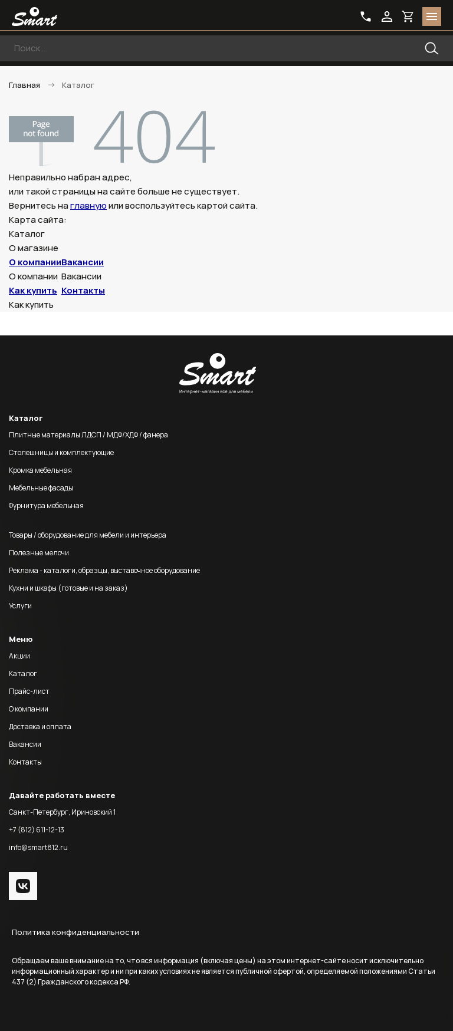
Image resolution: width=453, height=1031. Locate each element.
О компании (35, 262)
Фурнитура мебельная (46, 505)
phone (365, 16)
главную (88, 205)
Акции (19, 656)
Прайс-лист (29, 691)
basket (408, 16)
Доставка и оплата (40, 727)
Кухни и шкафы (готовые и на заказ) (68, 588)
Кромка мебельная (40, 470)
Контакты (83, 290)
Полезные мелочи (39, 553)
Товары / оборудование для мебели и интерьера (87, 535)
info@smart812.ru (38, 847)
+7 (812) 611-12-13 (36, 830)
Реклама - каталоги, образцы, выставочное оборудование (104, 570)
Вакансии (82, 262)
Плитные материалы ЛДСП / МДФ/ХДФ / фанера (88, 435)
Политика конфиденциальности (75, 932)
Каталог (23, 673)
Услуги (20, 606)
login (387, 16)
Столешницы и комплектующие (61, 452)
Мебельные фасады (41, 488)
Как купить (33, 290)
